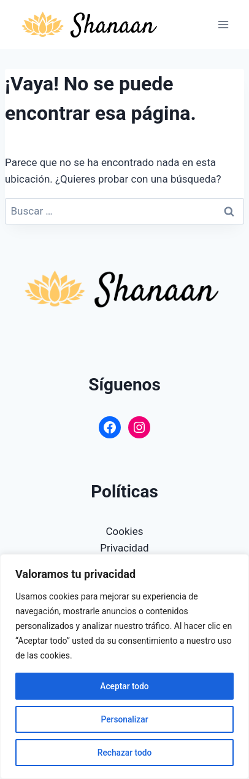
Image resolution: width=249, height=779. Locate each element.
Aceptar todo (125, 686)
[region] (124, 666)
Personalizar (124, 719)
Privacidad (124, 548)
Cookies (125, 531)
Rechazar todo (124, 752)
